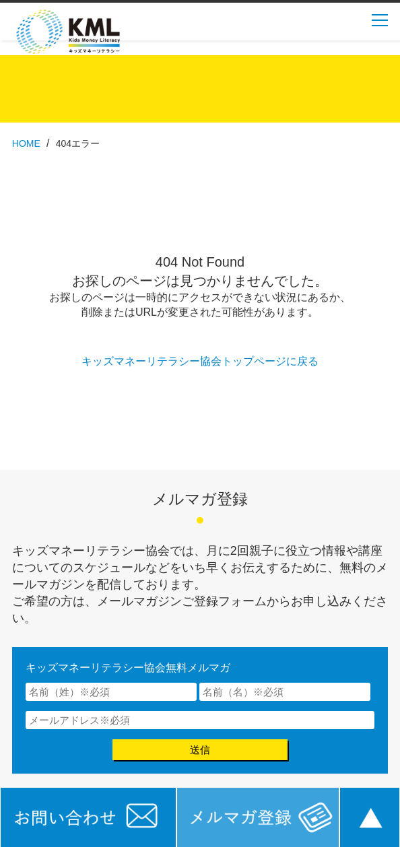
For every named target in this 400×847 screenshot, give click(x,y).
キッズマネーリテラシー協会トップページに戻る (200, 361)
